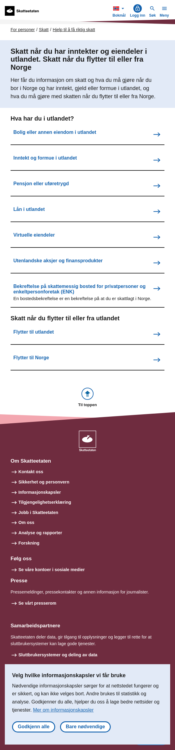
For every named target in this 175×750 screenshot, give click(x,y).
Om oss (26, 522)
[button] (87, 398)
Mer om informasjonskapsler (63, 710)
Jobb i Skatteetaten (38, 512)
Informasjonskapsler (39, 492)
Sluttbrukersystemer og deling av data (57, 654)
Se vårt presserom (37, 603)
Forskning (29, 543)
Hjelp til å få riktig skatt (74, 29)
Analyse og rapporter (40, 532)
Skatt (44, 29)
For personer (23, 29)
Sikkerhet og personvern (43, 482)
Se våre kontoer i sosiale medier (51, 569)
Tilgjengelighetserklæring (44, 502)
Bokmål (119, 11)
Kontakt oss (30, 471)
